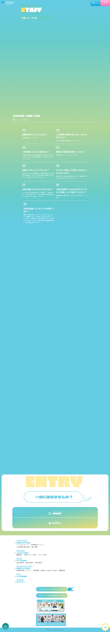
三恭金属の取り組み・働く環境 (27, 547)
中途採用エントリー (105, 3)
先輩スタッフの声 (30, 555)
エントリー (21, 582)
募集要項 (62, 570)
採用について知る (23, 568)
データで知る (22, 560)
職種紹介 (20, 555)
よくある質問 (22, 576)
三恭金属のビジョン (37, 545)
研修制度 (36, 570)
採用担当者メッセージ (24, 570)
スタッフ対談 (42, 555)
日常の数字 (38, 563)
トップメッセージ (23, 545)
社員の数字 (29, 563)
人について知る (23, 553)
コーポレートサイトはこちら (51, 589)
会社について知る (23, 542)
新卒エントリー (95, 3)
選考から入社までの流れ (49, 570)
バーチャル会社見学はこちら (51, 595)
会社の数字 (20, 563)
